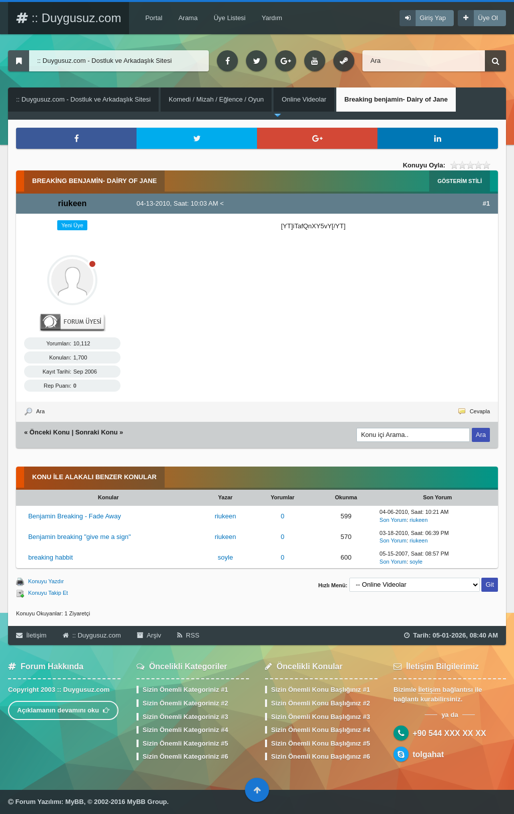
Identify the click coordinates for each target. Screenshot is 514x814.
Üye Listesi (230, 18)
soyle (225, 557)
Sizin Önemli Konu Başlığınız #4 (320, 730)
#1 (486, 203)
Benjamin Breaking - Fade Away (74, 516)
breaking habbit (50, 557)
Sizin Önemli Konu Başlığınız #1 (320, 689)
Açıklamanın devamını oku (63, 710)
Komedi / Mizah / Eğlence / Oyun (216, 99)
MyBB (74, 801)
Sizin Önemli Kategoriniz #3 (185, 716)
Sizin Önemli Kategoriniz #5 (185, 743)
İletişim (31, 635)
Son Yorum (393, 520)
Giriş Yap (433, 18)
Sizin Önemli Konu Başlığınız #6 (320, 756)
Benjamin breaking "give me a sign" (79, 536)
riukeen (225, 516)
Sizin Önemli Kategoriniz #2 (185, 703)
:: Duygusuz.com (68, 18)
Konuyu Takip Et (48, 593)
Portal (153, 18)
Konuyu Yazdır (46, 581)
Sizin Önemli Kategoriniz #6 (185, 756)
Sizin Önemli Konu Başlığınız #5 (320, 743)
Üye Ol (488, 18)
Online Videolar (304, 99)
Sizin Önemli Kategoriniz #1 (185, 689)
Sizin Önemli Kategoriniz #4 (185, 730)
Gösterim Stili (459, 181)
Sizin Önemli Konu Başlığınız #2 (320, 703)
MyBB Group (147, 801)
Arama (187, 18)
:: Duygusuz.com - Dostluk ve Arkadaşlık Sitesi (83, 99)
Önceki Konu (50, 432)
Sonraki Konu (96, 432)
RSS (188, 635)
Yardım (272, 18)
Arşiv (149, 635)
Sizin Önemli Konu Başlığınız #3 (320, 716)
